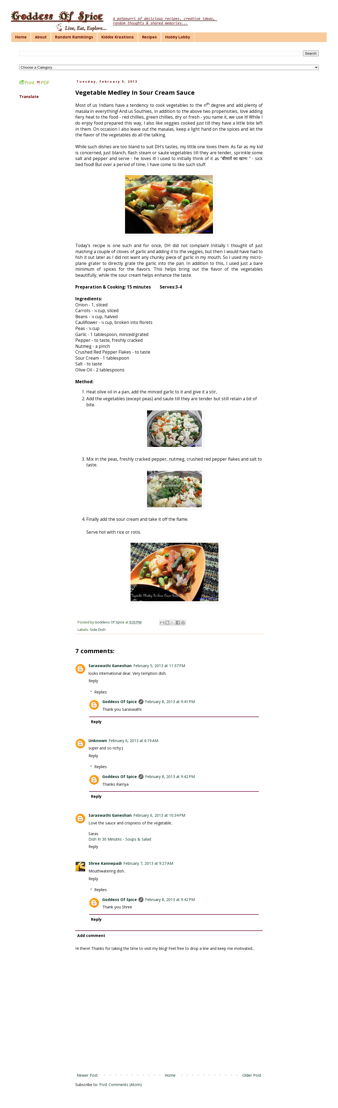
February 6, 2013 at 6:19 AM (133, 740)
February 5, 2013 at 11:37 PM (159, 665)
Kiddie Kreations (117, 37)
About (41, 37)
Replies (100, 692)
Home (21, 37)
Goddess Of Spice (119, 701)
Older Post (251, 1075)
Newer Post (87, 1075)
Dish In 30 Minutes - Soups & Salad (119, 839)
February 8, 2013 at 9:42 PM (170, 776)
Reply (93, 680)
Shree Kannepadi (105, 863)
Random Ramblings (74, 37)
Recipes (149, 37)
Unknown (97, 740)
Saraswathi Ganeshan (110, 665)
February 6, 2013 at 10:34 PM (159, 815)
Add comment (91, 935)
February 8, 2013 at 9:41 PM (170, 701)
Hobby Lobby (177, 37)
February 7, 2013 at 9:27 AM (148, 863)
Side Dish (98, 629)
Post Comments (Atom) (120, 1084)
